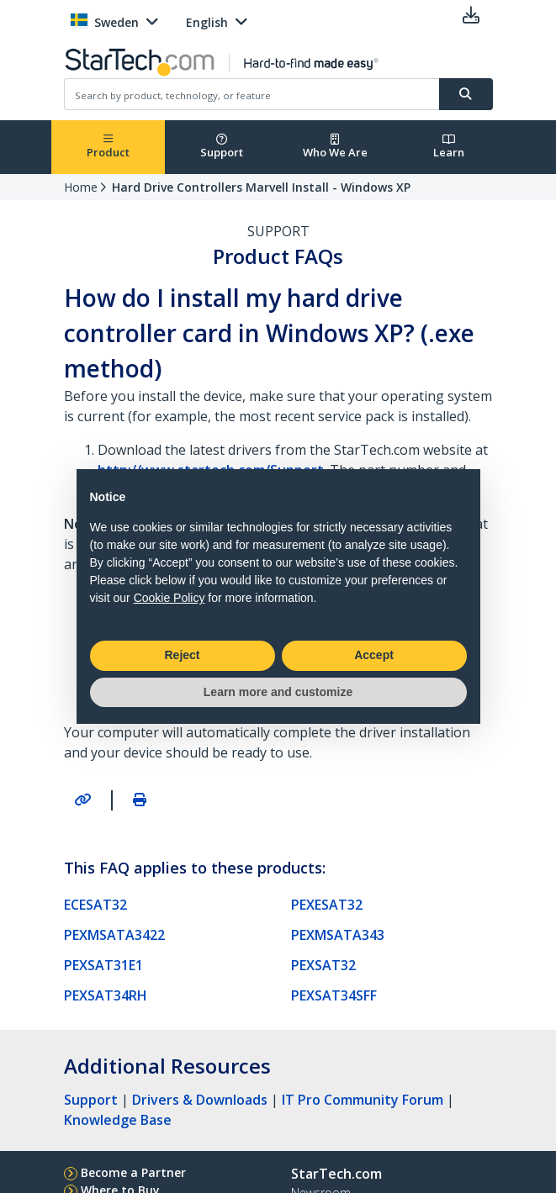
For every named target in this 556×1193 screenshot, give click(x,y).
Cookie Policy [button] (169, 597)
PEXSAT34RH (105, 995)
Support (221, 147)
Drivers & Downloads (199, 1099)
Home (81, 187)
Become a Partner (133, 1172)
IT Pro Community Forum (362, 1099)
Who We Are (335, 147)
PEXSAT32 (323, 965)
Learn (448, 147)
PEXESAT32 (327, 904)
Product (108, 147)
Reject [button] (181, 655)
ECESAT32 (95, 904)
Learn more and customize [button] (278, 692)
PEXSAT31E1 (103, 965)
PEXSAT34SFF (334, 995)
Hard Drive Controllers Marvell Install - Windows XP (261, 187)
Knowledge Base (118, 1120)
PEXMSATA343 (337, 935)
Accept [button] (374, 655)
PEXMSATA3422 (114, 935)
